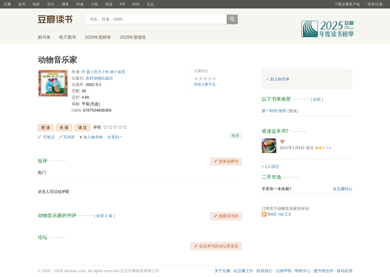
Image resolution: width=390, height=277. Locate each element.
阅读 (109, 4)
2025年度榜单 (98, 37)
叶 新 (86, 72)
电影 (36, 4)
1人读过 (272, 166)
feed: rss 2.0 (279, 214)
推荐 (235, 135)
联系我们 (264, 271)
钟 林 (109, 72)
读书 (21, 4)
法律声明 (283, 271)
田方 (98, 72)
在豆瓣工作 (243, 271)
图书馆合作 (323, 271)
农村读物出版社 (99, 78)
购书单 (44, 37)
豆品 (150, 4)
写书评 (69, 137)
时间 (135, 4)
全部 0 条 (104, 215)
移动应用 (344, 271)
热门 (42, 172)
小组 (94, 4)
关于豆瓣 (222, 271)
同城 (80, 4)
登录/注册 (375, 4)
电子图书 (67, 37)
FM (122, 4)
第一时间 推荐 (274, 111)
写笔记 (49, 137)
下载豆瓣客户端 (347, 4)
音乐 (50, 4)
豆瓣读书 (60, 19)
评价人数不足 (205, 84)
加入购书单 (93, 137)
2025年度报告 (133, 37)
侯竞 (121, 72)
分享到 (113, 137)
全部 (317, 99)
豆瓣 (7, 4)
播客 (65, 4)
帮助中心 (302, 271)
